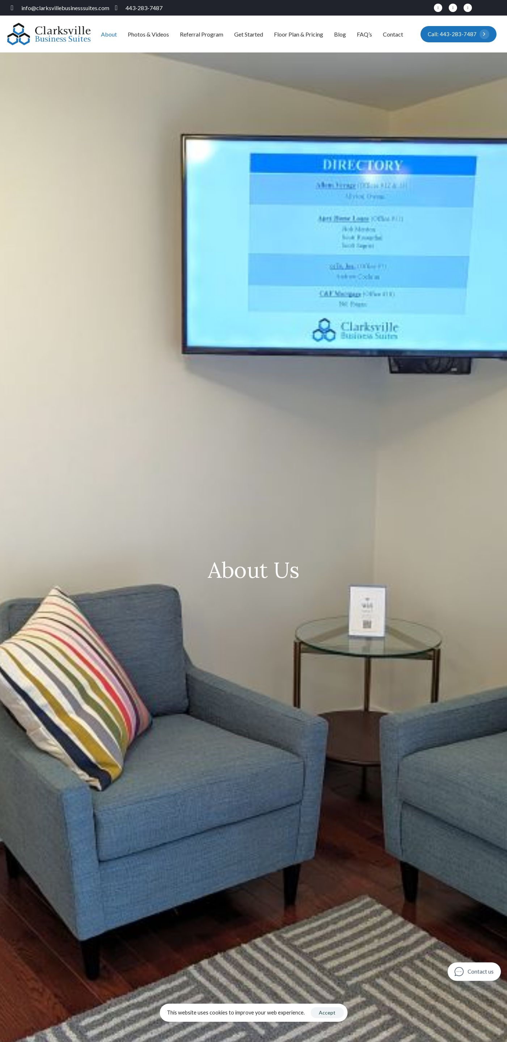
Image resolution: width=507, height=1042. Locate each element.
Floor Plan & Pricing (298, 34)
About (109, 34)
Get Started (248, 34)
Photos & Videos (148, 34)
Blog (340, 34)
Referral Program (201, 34)
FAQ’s (364, 34)
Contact (393, 34)
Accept (327, 1012)
